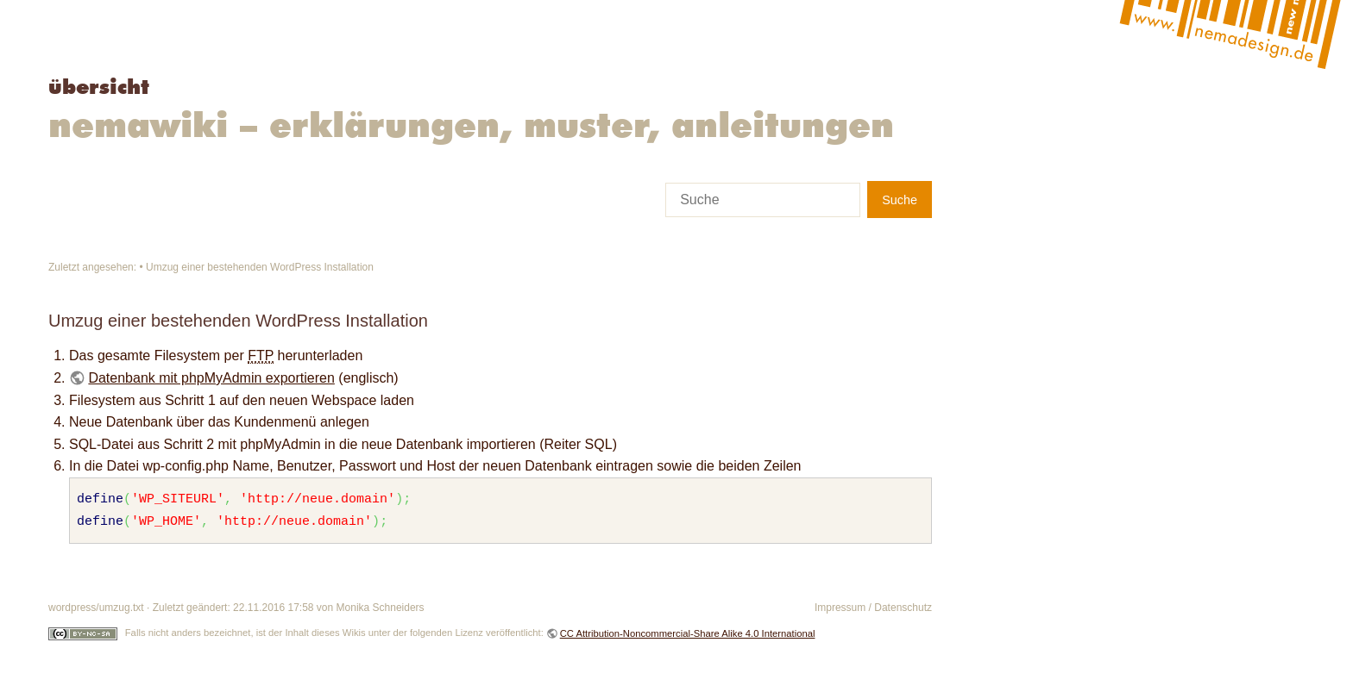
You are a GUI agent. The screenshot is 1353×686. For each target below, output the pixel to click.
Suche (899, 200)
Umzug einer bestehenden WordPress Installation (260, 267)
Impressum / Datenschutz (873, 608)
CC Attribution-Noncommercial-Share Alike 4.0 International (687, 633)
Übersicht (98, 86)
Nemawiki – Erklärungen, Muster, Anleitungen (471, 124)
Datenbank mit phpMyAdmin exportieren (211, 378)
